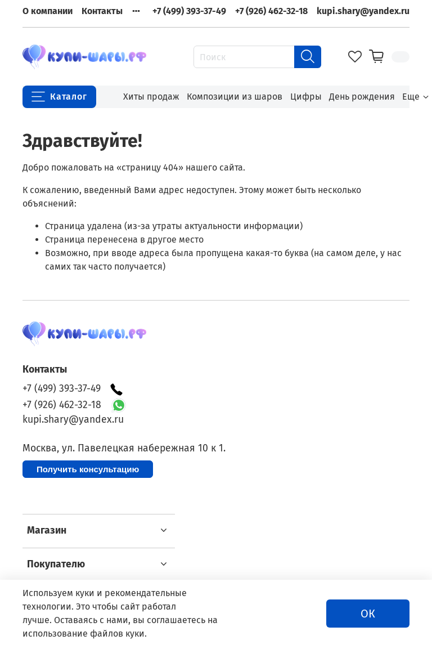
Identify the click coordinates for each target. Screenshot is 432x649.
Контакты (102, 11)
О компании (47, 11)
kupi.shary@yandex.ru (363, 11)
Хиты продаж (151, 96)
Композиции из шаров (234, 96)
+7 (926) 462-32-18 (271, 11)
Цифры (306, 96)
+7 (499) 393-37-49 (189, 11)
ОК (368, 613)
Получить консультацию (88, 469)
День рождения (362, 96)
